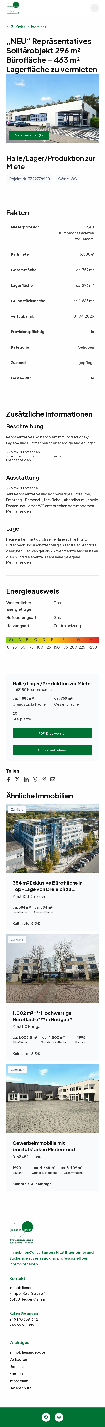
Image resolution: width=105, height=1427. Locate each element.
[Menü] (94, 8)
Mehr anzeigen (18, 460)
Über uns (16, 1366)
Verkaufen (18, 1359)
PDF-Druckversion (52, 733)
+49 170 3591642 (23, 1319)
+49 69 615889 (21, 1325)
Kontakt (16, 1373)
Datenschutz (20, 1388)
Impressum (18, 1380)
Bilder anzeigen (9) (29, 135)
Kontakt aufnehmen (52, 750)
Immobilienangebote (27, 1352)
